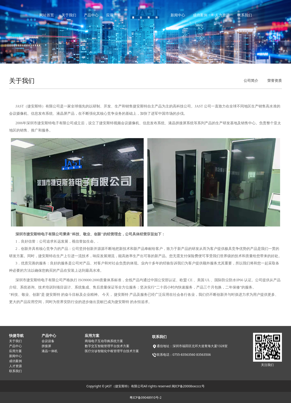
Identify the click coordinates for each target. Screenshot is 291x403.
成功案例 (200, 14)
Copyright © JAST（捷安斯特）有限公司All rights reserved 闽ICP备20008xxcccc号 (145, 386)
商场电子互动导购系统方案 (104, 341)
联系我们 (244, 14)
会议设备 (48, 341)
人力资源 (222, 14)
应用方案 (113, 14)
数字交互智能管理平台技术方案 (107, 346)
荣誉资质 (274, 80)
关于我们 (69, 14)
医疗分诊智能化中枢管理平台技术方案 (112, 351)
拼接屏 (46, 346)
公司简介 (251, 80)
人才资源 (15, 366)
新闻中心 (178, 14)
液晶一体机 (50, 351)
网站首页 (46, 14)
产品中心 (91, 14)
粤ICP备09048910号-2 (146, 397)
